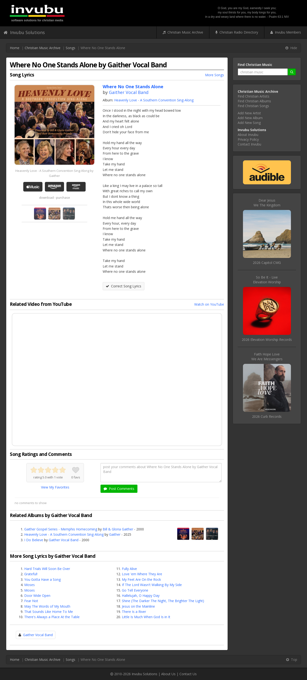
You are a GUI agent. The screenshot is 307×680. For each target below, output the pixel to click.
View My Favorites (55, 487)
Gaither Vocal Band (128, 92)
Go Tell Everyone (135, 590)
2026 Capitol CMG (267, 262)
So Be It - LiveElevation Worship (267, 279)
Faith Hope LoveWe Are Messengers (267, 356)
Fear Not (31, 601)
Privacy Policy (248, 139)
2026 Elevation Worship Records (267, 339)
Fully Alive (129, 568)
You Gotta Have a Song (42, 579)
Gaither (114, 534)
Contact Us (188, 674)
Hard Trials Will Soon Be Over (47, 568)
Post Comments (119, 488)
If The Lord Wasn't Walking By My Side (152, 584)
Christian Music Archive (183, 32)
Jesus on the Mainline (138, 606)
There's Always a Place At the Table (52, 617)
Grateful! (30, 574)
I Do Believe (33, 540)
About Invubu (248, 134)
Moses (29, 584)
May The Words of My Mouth (47, 606)
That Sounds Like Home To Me (48, 611)
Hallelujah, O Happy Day (140, 595)
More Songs (214, 75)
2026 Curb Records (267, 416)
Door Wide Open (37, 595)
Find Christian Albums (254, 101)
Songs (70, 48)
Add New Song (249, 122)
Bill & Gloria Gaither (118, 529)
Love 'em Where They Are (142, 574)
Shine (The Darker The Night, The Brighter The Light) (163, 601)
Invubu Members (285, 32)
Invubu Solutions (24, 32)
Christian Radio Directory (236, 32)
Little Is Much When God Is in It (146, 617)
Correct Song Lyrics (123, 286)
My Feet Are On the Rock (141, 579)
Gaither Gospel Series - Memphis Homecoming (60, 529)
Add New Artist (249, 113)
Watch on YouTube (209, 304)
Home (14, 48)
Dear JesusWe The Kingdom (267, 202)
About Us (168, 674)
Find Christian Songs (253, 106)
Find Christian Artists (253, 96)
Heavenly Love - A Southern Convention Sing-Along (154, 100)
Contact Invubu (249, 144)
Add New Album (250, 118)
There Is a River (134, 611)
